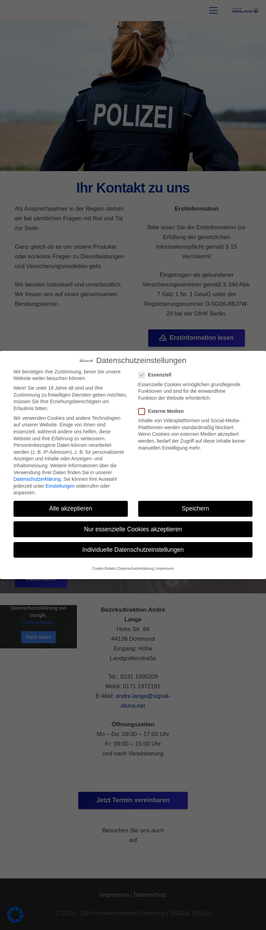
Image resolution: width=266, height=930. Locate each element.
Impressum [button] (165, 568)
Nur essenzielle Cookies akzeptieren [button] (133, 528)
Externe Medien (163, 410)
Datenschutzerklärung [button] (135, 568)
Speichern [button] (195, 508)
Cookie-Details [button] (104, 568)
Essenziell (157, 374)
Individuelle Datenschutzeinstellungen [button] (133, 549)
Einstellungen (60, 485)
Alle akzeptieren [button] (70, 508)
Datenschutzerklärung (37, 478)
